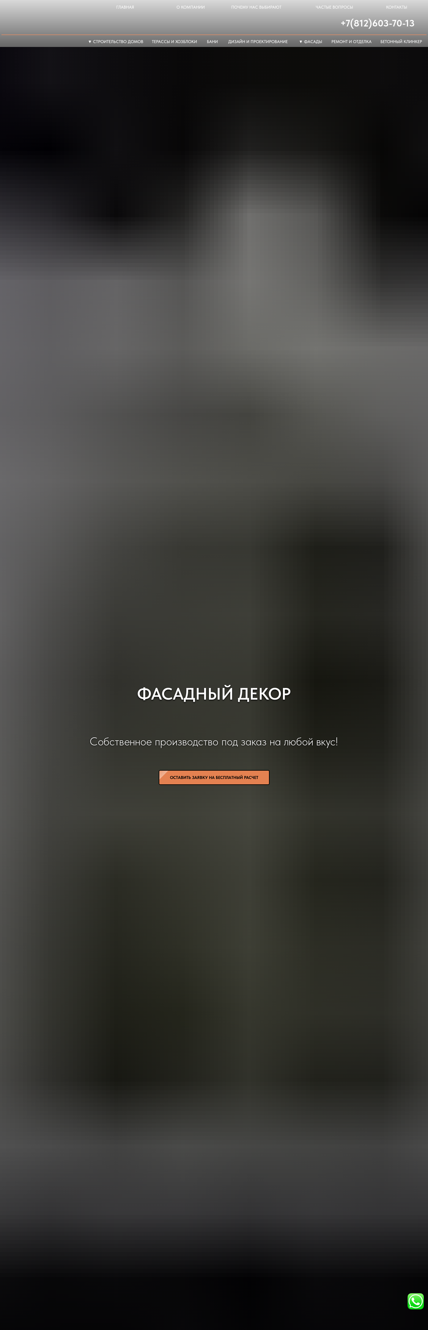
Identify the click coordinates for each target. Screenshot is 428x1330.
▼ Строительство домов (115, 41)
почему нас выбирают (256, 7)
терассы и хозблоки (174, 41)
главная (125, 7)
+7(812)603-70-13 (377, 23)
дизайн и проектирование (258, 41)
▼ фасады (310, 41)
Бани (212, 41)
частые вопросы (334, 7)
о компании (191, 7)
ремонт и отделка (351, 41)
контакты (396, 7)
